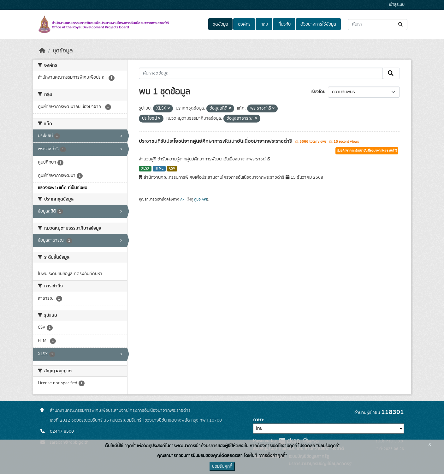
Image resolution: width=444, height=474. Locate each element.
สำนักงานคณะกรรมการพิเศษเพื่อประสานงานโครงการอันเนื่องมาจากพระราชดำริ (120, 410)
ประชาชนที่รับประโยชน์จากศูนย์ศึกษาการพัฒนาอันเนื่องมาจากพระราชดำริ (216, 141)
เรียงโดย (318, 92)
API (183, 199)
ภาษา (258, 420)
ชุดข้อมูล (220, 24)
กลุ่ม (264, 24)
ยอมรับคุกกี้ (222, 466)
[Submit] (401, 24)
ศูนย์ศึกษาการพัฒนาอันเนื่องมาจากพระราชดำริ (367, 150)
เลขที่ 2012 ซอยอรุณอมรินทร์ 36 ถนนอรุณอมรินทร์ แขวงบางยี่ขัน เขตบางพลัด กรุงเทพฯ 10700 (136, 420)
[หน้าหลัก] (42, 51)
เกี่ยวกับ (284, 24)
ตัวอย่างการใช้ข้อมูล (318, 24)
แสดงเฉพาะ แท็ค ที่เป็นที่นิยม (62, 188)
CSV (172, 168)
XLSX (145, 168)
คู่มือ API (200, 199)
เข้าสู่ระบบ (397, 5)
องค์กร (244, 24)
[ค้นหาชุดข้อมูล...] (377, 24)
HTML (159, 168)
